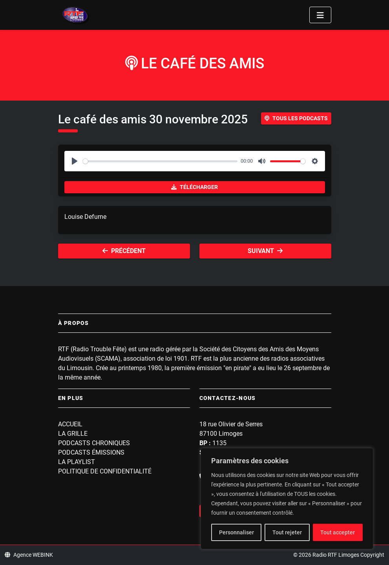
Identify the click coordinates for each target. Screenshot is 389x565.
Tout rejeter (287, 532)
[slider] (160, 161)
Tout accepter (337, 532)
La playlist (76, 462)
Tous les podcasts (296, 118)
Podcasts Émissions (91, 452)
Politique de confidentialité (105, 471)
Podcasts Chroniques (94, 443)
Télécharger (194, 187)
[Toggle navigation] (320, 15)
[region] (287, 498)
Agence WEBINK (29, 555)
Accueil (70, 424)
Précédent (124, 251)
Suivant (265, 251)
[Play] (74, 161)
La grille (73, 433)
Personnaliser (236, 532)
